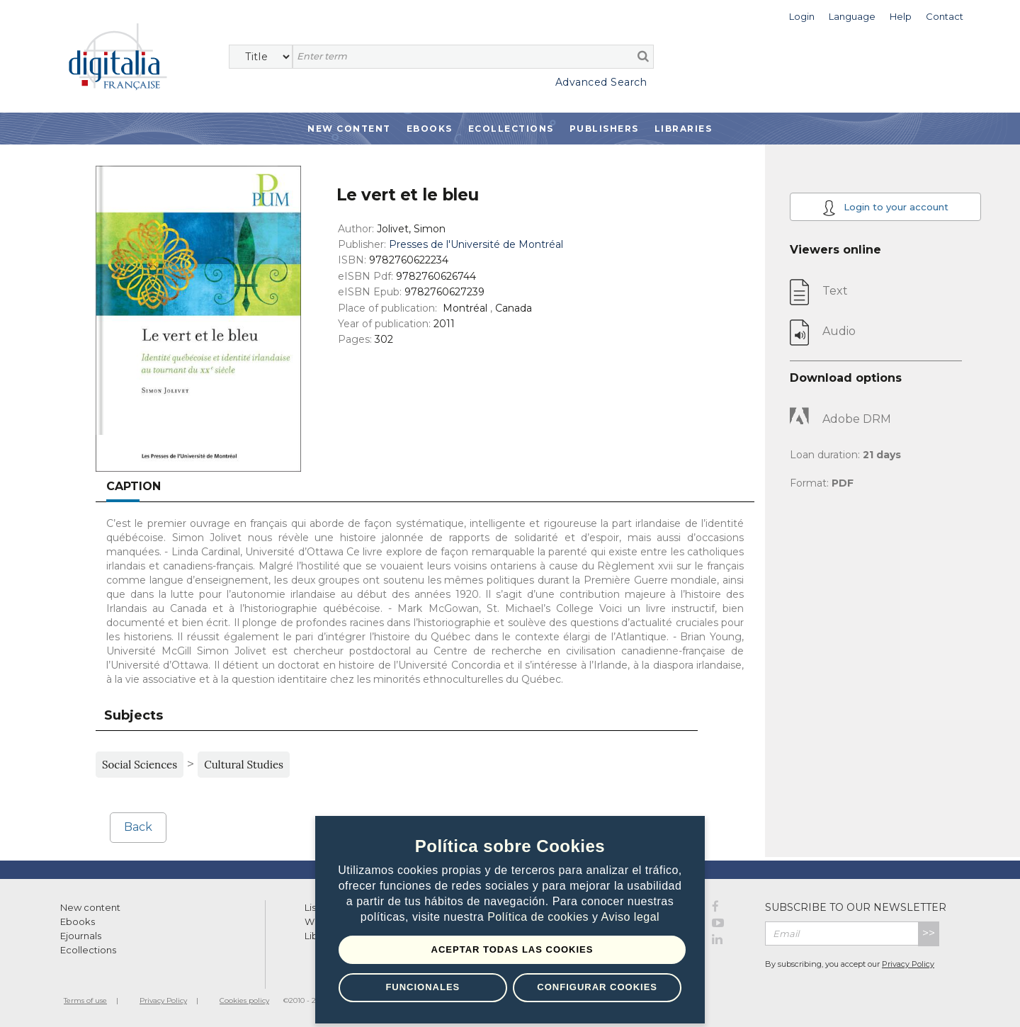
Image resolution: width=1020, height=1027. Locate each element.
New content (90, 907)
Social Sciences (139, 764)
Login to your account (885, 208)
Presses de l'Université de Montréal (476, 244)
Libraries (683, 128)
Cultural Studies (243, 764)
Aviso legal (630, 917)
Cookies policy (244, 1000)
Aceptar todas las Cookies (512, 949)
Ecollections (511, 128)
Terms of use (85, 1000)
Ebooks (430, 128)
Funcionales (422, 987)
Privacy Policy (908, 964)
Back (138, 827)
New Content (349, 128)
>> (928, 933)
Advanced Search (601, 82)
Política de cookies (539, 917)
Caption (133, 486)
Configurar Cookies (597, 987)
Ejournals (80, 935)
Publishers (604, 128)
